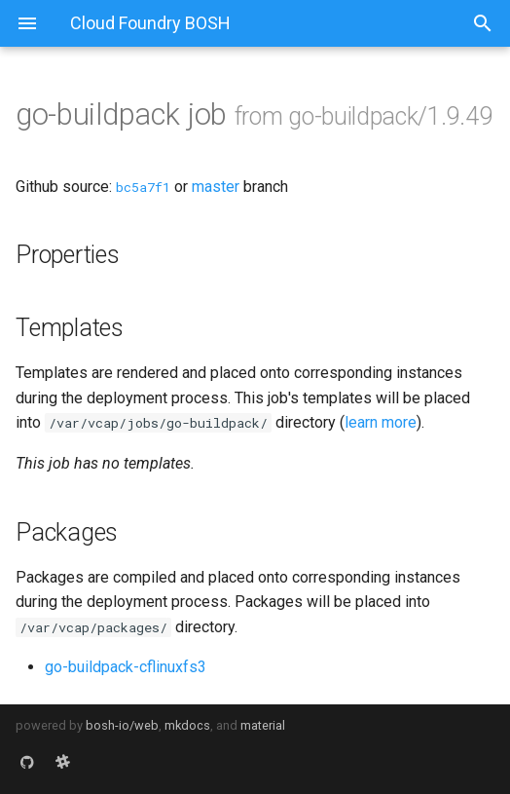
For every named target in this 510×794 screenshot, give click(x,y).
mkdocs (187, 725)
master (215, 186)
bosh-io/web (122, 725)
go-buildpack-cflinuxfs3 (125, 667)
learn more (381, 422)
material (262, 725)
